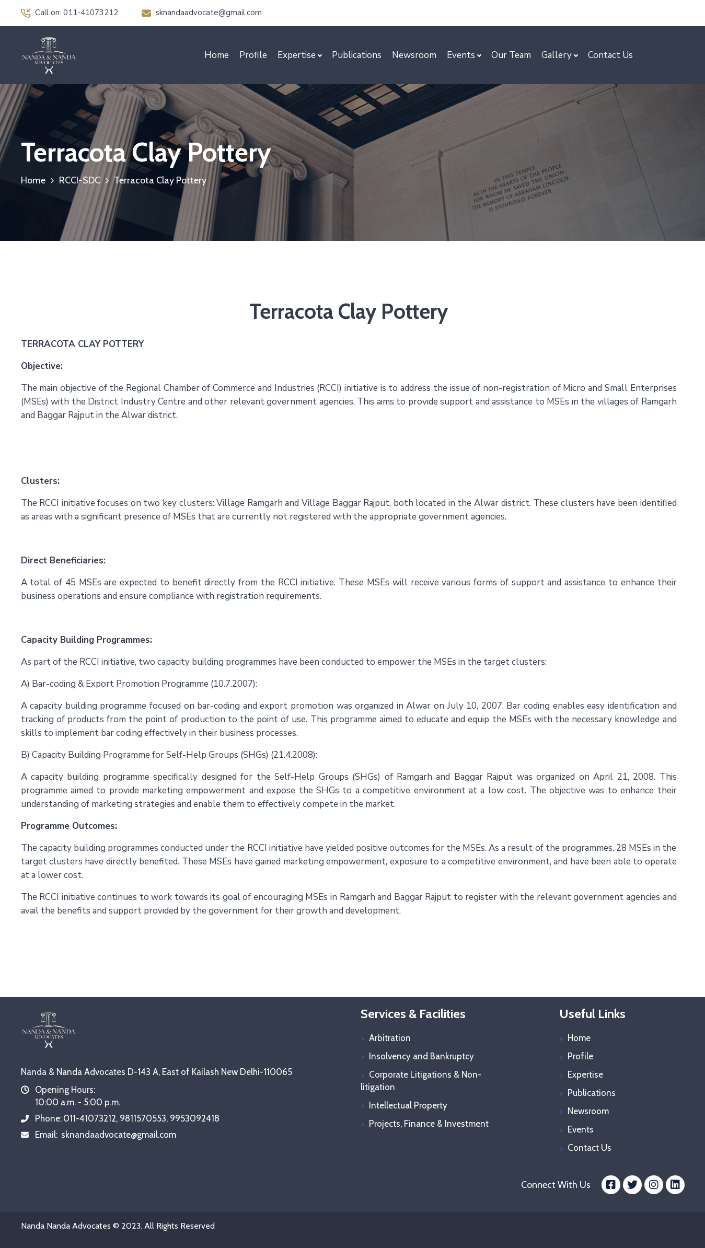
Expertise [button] (297, 55)
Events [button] (461, 55)
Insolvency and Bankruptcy (421, 1056)
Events (581, 1129)
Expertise (585, 1074)
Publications (357, 55)
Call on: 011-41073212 (69, 12)
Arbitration (390, 1038)
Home (216, 55)
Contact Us (610, 55)
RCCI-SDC (79, 180)
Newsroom (414, 55)
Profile (253, 55)
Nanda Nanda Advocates (66, 1226)
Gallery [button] (556, 55)
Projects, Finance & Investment (429, 1123)
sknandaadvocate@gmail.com (202, 12)
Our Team (511, 55)
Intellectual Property (408, 1105)
